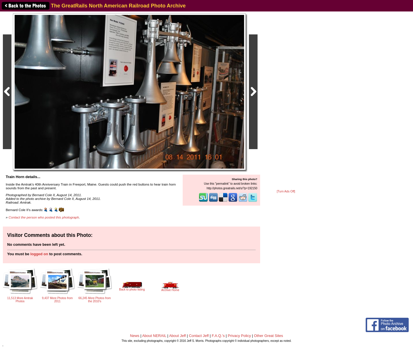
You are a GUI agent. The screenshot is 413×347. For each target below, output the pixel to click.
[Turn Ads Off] (286, 191)
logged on (39, 254)
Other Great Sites (268, 336)
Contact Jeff (199, 336)
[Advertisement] (286, 101)
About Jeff (177, 336)
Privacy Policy (239, 336)
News (134, 336)
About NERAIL (154, 336)
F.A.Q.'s (218, 336)
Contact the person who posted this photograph (44, 217)
